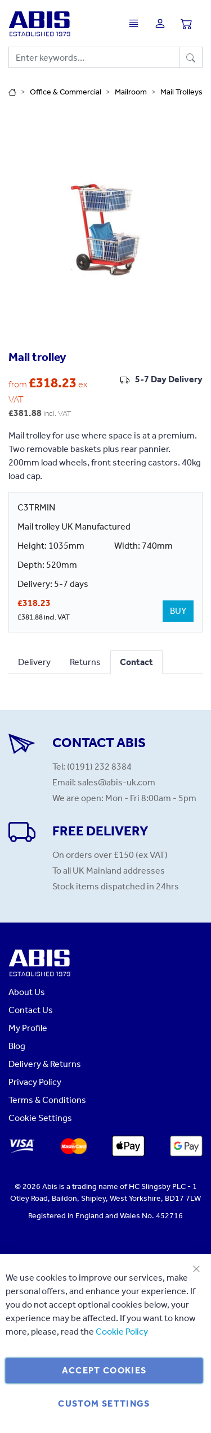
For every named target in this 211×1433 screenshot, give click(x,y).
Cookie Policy (122, 1331)
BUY (178, 610)
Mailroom (131, 92)
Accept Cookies (104, 1370)
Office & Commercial (65, 92)
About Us (26, 992)
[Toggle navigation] (136, 23)
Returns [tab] (85, 662)
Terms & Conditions (47, 1100)
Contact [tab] (136, 662)
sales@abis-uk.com (116, 782)
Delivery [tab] (34, 662)
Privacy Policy (34, 1082)
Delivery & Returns (44, 1064)
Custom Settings (104, 1403)
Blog (16, 1046)
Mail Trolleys (181, 92)
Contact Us (30, 1010)
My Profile (27, 1028)
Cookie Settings (40, 1118)
